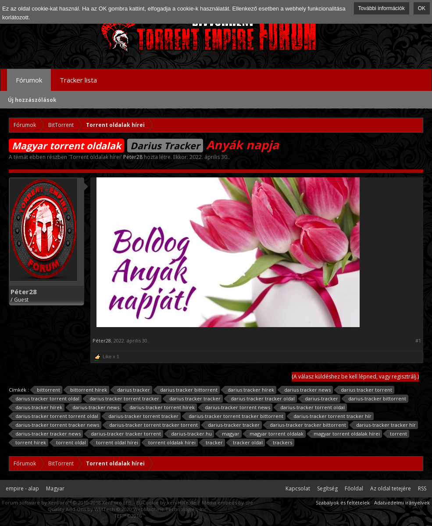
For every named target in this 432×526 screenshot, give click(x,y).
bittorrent (47, 390)
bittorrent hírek (87, 390)
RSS (422, 488)
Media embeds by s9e (227, 502)
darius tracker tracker (194, 399)
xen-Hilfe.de (181, 502)
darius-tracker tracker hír (384, 425)
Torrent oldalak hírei (95, 157)
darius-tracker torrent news (236, 407)
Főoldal (354, 488)
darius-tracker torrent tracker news (56, 425)
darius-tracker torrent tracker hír (331, 416)
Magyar (55, 488)
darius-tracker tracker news (47, 434)
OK (421, 8)
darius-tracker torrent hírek (161, 407)
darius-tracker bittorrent (376, 399)
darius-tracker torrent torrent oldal (55, 416)
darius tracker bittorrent (187, 390)
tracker (213, 443)
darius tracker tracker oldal (261, 399)
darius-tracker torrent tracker (142, 416)
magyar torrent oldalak (275, 434)
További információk (381, 8)
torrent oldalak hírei (171, 443)
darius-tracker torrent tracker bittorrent (234, 416)
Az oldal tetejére (390, 488)
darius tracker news (306, 390)
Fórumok (29, 80)
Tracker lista (78, 80)
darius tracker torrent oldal (46, 399)
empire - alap (22, 488)
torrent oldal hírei (115, 443)
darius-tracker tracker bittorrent (306, 425)
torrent (397, 434)
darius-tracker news (94, 407)
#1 (418, 341)
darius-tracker (320, 399)
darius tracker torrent (365, 390)
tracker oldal (246, 443)
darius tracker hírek (249, 390)
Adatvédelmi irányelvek (402, 502)
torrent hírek (29, 443)
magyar (229, 434)
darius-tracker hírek (37, 407)
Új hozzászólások (32, 100)
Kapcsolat (298, 488)
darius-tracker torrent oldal (311, 407)
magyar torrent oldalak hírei (345, 434)
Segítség (327, 488)
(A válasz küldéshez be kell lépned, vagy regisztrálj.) (355, 376)
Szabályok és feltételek (343, 502)
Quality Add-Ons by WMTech (128, 509)
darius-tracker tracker (232, 425)
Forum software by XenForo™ (67, 502)
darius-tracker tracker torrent (124, 434)
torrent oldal (70, 443)
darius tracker (132, 390)
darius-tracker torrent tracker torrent (152, 425)
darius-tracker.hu (190, 434)
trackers (281, 443)
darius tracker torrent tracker (123, 399)
